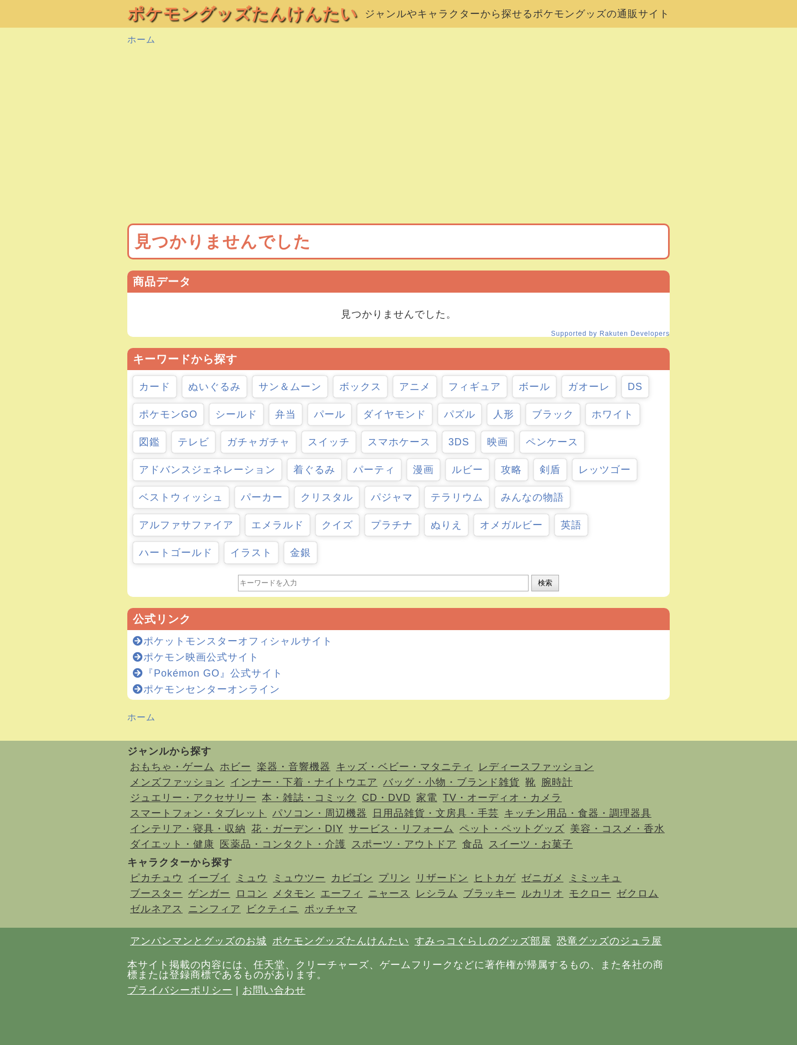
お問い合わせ (274, 990)
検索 (545, 583)
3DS (458, 442)
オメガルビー (511, 525)
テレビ (193, 442)
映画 (497, 442)
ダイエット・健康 (172, 844)
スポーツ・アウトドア (404, 844)
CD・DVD (386, 797)
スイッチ (329, 442)
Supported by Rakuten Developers (610, 333)
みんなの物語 (532, 497)
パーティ (374, 469)
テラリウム (457, 497)
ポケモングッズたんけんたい (242, 13)
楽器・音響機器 (293, 766)
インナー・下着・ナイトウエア (303, 782)
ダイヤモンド (394, 414)
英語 (571, 525)
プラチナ (392, 525)
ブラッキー (489, 893)
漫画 (423, 469)
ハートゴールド (176, 552)
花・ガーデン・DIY (297, 828)
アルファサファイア (186, 525)
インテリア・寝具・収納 (188, 828)
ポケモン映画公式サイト (196, 657)
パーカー (262, 497)
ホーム (141, 39)
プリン (394, 877)
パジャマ (392, 497)
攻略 (511, 469)
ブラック (553, 414)
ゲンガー (209, 893)
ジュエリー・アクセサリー (193, 797)
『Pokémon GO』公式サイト (208, 673)
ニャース (389, 893)
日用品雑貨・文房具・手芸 (435, 813)
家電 (426, 797)
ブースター (156, 893)
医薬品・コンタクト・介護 (283, 844)
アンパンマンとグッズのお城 (198, 941)
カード (154, 386)
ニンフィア (214, 908)
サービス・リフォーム (401, 828)
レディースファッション (536, 766)
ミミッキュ (595, 877)
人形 (503, 414)
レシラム (437, 893)
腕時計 (557, 782)
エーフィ (341, 893)
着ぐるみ (314, 469)
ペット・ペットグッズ (512, 828)
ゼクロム (638, 893)
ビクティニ (272, 908)
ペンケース (552, 442)
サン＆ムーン (290, 386)
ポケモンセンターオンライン (206, 689)
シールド (236, 414)
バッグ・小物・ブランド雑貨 (451, 782)
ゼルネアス (156, 908)
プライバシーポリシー (179, 990)
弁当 (285, 414)
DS (635, 386)
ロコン (251, 893)
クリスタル (327, 497)
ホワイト (613, 414)
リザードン (442, 877)
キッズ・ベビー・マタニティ (404, 766)
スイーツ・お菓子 (531, 844)
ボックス (360, 386)
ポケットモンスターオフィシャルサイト (233, 641)
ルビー (467, 469)
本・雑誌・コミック (309, 797)
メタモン (294, 893)
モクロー (590, 893)
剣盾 (550, 469)
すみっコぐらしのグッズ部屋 (483, 941)
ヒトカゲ (495, 877)
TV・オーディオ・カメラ (502, 797)
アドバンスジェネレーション (207, 469)
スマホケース (399, 442)
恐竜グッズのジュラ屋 (609, 941)
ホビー (235, 766)
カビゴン (352, 877)
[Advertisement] (398, 135)
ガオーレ (589, 386)
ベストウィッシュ (181, 497)
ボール (534, 386)
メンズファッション (177, 782)
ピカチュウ (156, 877)
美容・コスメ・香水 (617, 828)
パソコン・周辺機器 (319, 813)
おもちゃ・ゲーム (172, 766)
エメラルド (277, 525)
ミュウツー (299, 877)
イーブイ (209, 877)
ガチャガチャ (258, 442)
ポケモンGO (168, 414)
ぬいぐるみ (214, 386)
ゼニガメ (542, 877)
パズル (459, 414)
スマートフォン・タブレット (198, 813)
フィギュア (474, 386)
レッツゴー (604, 469)
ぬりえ (446, 525)
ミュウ (251, 877)
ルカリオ (542, 893)
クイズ (337, 525)
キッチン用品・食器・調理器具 (577, 813)
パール (329, 414)
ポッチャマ (330, 908)
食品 (472, 844)
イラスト (251, 552)
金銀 (300, 552)
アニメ (415, 386)
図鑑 (149, 442)
